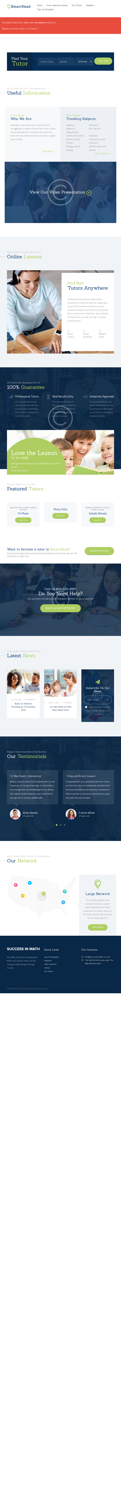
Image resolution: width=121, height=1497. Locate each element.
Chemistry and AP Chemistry (97, 142)
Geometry (93, 126)
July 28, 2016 (16, 704)
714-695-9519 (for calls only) (97, 961)
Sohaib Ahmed (97, 515)
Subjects (48, 961)
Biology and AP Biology (73, 149)
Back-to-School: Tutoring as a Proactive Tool (23, 710)
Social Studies (97, 511)
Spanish (26, 509)
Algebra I (70, 126)
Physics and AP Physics (73, 142)
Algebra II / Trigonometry (72, 131)
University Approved (102, 398)
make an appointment (60, 609)
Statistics (93, 137)
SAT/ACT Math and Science (97, 149)
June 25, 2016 (54, 704)
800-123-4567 (66, 590)
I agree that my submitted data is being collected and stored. (97, 712)
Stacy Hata (60, 510)
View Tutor (23, 521)
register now (99, 552)
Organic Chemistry (93, 509)
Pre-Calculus (95, 130)
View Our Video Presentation (57, 193)
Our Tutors (48, 972)
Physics (106, 509)
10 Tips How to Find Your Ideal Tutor (60, 710)
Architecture (16, 509)
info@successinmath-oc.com (97, 958)
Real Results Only (62, 398)
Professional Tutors (27, 398)
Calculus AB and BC (75, 137)
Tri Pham (23, 515)
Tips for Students (51, 958)
